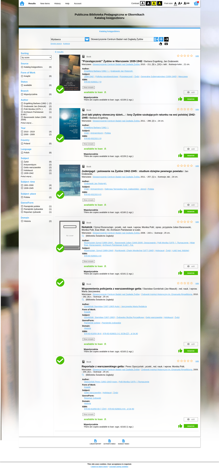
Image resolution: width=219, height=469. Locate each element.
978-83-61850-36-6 (92, 333)
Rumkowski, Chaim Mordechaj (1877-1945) (134, 250)
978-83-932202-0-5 (92, 194)
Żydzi (136, 76)
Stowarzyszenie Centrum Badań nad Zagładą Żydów (116, 64)
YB (154, 3)
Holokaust (168, 317)
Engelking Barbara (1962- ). (96, 71)
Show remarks (89, 87)
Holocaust (159, 250)
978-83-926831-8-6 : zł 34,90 (121, 409)
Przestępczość (126, 76)
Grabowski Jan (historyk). (121, 71)
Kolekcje (66, 44)
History (57, 3)
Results (32, 3)
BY (159, 3)
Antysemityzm (97, 133)
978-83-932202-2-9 (92, 138)
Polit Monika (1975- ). (173, 243)
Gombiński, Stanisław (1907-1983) (99, 317)
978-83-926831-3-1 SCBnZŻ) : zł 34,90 (120, 333)
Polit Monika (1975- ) (134, 382)
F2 (186, 3)
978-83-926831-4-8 (92, 256)
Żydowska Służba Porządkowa (130, 317)
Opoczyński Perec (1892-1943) (101, 382)
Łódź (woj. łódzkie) (180, 250)
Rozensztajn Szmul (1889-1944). (99, 243)
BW (148, 3)
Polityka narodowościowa (106, 76)
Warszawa (183, 76)
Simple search (56, 44)
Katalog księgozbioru (109, 31)
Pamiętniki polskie (92, 323)
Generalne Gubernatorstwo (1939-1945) (159, 76)
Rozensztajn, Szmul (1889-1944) (98, 250)
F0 (175, 3)
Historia (87, 328)
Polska (108, 133)
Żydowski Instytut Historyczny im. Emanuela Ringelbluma (166, 294)
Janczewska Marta (134, 306)
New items (45, 3)
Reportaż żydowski (92, 398)
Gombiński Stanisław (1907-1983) (102, 306)
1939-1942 (89, 76)
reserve (190, 99)
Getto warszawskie (154, 317)
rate (197, 56)
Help (67, 3)
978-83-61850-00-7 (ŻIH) (95, 409)
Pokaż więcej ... (27, 123)
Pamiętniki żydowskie (111, 323)
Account (77, 3)
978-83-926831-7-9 (92, 82)
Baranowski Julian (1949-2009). (135, 243)
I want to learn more (99, 467)
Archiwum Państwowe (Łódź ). (118, 245)
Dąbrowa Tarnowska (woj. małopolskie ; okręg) (125, 189)
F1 (180, 3)
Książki (87, 312)
